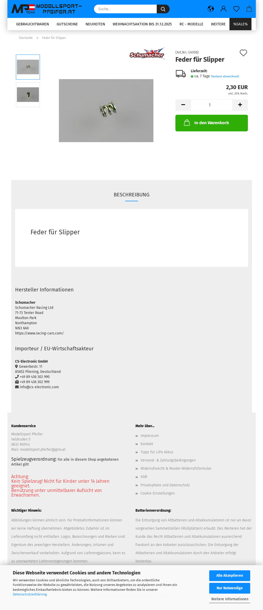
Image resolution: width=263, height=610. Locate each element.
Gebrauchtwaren (32, 24)
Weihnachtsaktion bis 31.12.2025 (142, 24)
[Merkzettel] (236, 9)
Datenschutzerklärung (30, 594)
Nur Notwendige (230, 588)
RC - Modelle (191, 24)
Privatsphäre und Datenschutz (165, 485)
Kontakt (147, 444)
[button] (210, 9)
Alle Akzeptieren (229, 575)
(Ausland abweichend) (225, 76)
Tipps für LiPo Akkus (157, 452)
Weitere (218, 24)
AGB (144, 477)
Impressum (150, 436)
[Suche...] (163, 9)
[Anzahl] (212, 105)
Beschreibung (132, 195)
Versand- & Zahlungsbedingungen (168, 460)
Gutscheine (67, 24)
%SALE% (240, 24)
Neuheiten (95, 24)
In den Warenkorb (206, 122)
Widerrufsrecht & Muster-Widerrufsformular (176, 468)
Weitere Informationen (229, 599)
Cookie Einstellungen (158, 493)
